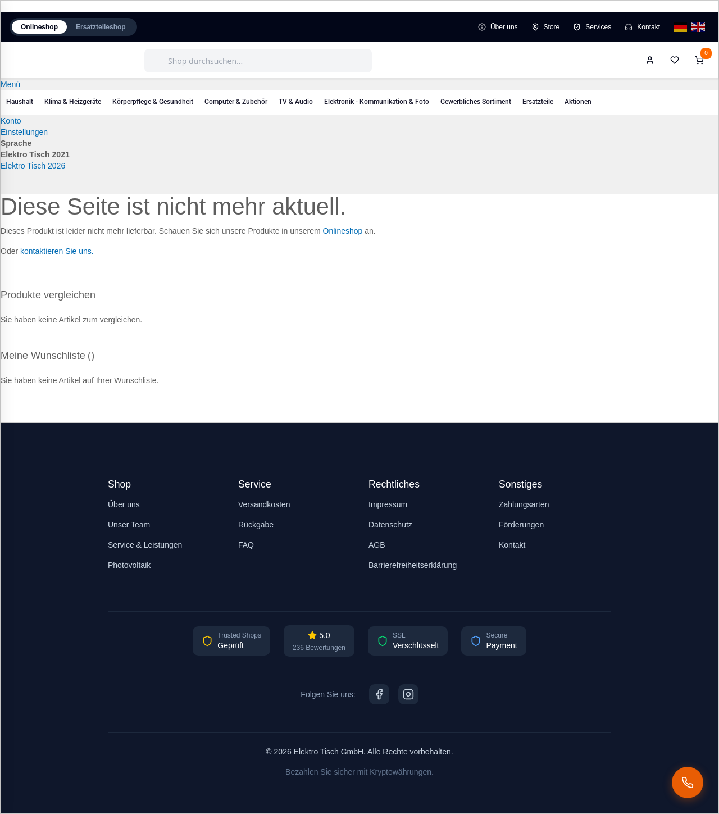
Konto (11, 120)
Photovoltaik (129, 565)
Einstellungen (24, 132)
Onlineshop (39, 27)
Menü (10, 84)
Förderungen (521, 524)
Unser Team (129, 524)
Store (545, 27)
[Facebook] (379, 694)
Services (592, 27)
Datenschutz (390, 524)
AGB (376, 544)
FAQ (246, 544)
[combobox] (258, 60)
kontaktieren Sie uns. (57, 251)
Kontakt (642, 27)
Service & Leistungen (145, 544)
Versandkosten (264, 504)
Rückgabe (256, 524)
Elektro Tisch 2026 (33, 165)
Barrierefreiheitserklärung (412, 565)
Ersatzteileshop (101, 27)
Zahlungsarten (524, 504)
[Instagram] (408, 694)
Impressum (387, 504)
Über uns (498, 27)
